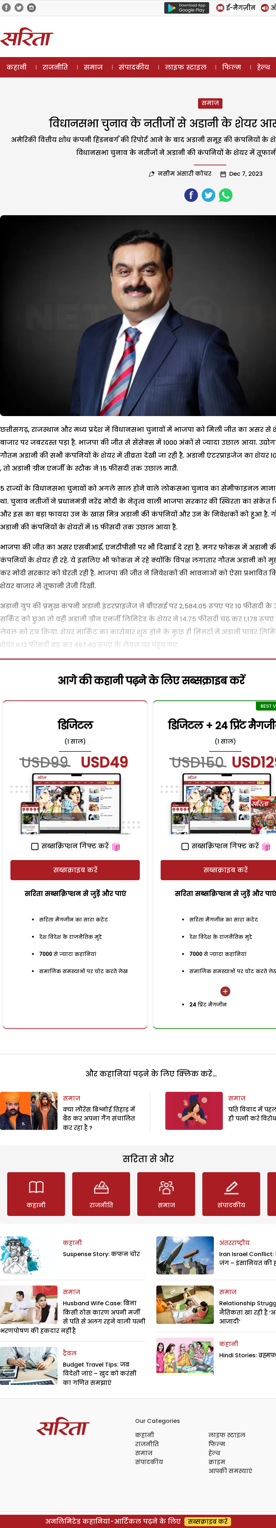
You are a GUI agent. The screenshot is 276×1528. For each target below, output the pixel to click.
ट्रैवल (70, 1353)
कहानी (16, 67)
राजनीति (55, 67)
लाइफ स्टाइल (186, 67)
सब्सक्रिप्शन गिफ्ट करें (70, 845)
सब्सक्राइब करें (75, 870)
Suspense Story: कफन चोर (101, 1254)
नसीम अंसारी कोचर (184, 174)
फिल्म (231, 67)
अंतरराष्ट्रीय (234, 1243)
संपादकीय (134, 67)
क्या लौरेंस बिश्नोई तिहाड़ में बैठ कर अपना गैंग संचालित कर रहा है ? (99, 1118)
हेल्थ (214, 1453)
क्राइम (216, 1462)
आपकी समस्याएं (230, 1471)
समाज (93, 67)
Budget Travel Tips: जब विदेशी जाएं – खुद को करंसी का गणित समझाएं (100, 1373)
